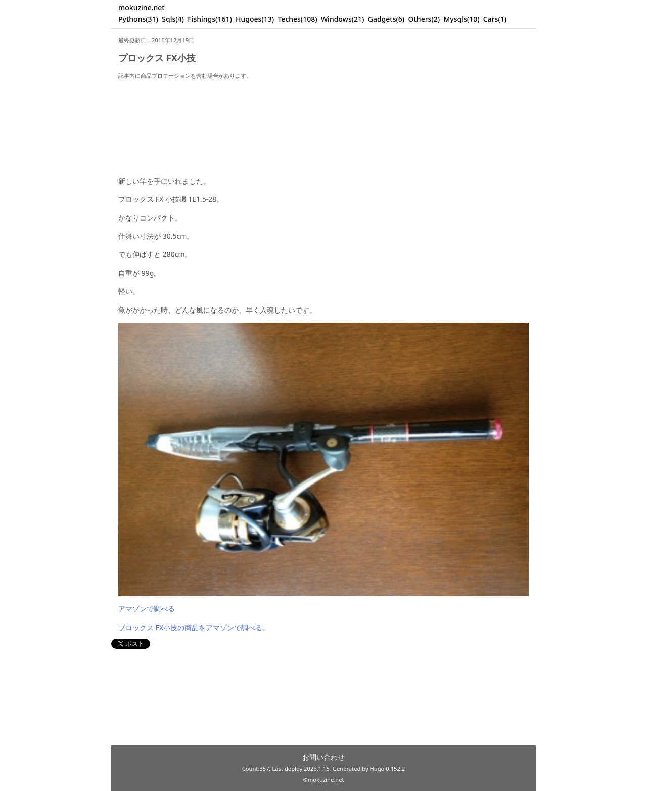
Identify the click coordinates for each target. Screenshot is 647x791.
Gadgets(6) (386, 19)
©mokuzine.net (323, 779)
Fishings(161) (210, 19)
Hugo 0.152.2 (387, 768)
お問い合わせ (323, 757)
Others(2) (424, 19)
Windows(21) (342, 19)
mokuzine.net (141, 7)
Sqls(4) (173, 19)
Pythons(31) (138, 19)
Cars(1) (494, 19)
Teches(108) (297, 19)
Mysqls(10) (461, 19)
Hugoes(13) (255, 19)
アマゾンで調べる (146, 608)
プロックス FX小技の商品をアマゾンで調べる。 (193, 627)
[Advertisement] (323, 119)
